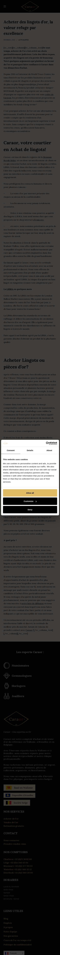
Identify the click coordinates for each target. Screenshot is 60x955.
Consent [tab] (11, 450)
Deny (30, 509)
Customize (30, 501)
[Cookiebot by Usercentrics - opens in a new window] (46, 443)
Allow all (30, 493)
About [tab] (49, 450)
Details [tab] (30, 450)
